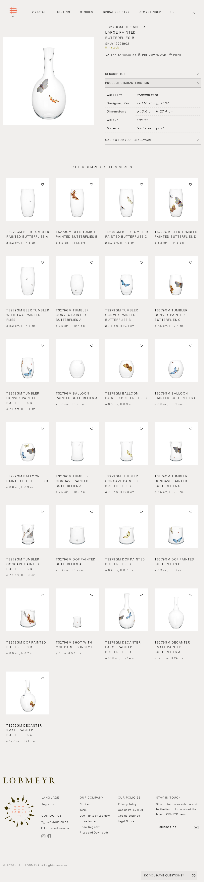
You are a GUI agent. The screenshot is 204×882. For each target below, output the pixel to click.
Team (83, 809)
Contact (85, 804)
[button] (51, 81)
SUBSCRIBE (178, 827)
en (170, 12)
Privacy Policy (127, 804)
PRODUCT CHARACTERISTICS (127, 82)
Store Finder (150, 12)
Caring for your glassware (128, 140)
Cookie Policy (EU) (130, 809)
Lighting (63, 12)
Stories (86, 12)
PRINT (177, 54)
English (46, 804)
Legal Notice (126, 821)
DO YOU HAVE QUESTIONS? (164, 875)
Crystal (39, 12)
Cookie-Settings (129, 815)
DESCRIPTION (115, 74)
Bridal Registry (116, 12)
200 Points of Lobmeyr (95, 815)
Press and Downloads (94, 832)
